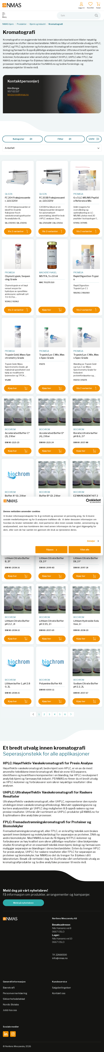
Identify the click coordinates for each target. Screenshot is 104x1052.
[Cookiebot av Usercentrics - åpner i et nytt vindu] (88, 501)
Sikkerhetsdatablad (14, 999)
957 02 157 (13, 91)
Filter (64, 139)
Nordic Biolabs (11, 1004)
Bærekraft (9, 987)
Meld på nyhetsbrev (23, 903)
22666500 (61, 954)
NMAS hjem (8, 24)
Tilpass (51, 549)
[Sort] (52, 148)
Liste (94, 139)
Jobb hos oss (10, 1010)
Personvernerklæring (15, 993)
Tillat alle (84, 549)
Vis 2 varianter (18, 231)
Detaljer (91, 541)
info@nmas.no (60, 958)
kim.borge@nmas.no (18, 94)
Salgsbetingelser (61, 987)
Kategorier (22, 139)
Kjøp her (52, 309)
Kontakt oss (58, 993)
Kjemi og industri (38, 24)
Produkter (22, 24)
